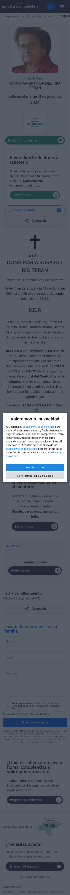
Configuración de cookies (35, 475)
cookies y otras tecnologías (39, 426)
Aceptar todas (35, 467)
